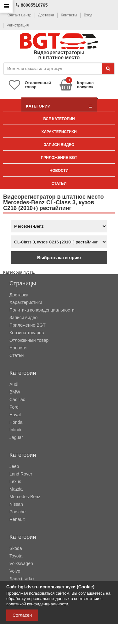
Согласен (22, 615)
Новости (58, 170)
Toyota (15, 556)
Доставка (46, 15)
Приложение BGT (59, 157)
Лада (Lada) (21, 578)
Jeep (14, 466)
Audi (13, 384)
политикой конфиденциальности (37, 604)
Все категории (59, 119)
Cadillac (17, 399)
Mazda (16, 489)
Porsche (17, 512)
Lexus (15, 481)
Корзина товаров (26, 332)
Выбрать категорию (59, 257)
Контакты (69, 15)
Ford (14, 407)
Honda (15, 422)
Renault (17, 519)
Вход (88, 15)
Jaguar (16, 437)
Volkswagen (21, 563)
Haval (15, 414)
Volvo (14, 571)
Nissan (16, 504)
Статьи (59, 183)
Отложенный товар (28, 340)
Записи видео (59, 145)
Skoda (15, 548)
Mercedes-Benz (24, 496)
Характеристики (58, 132)
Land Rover (20, 474)
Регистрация (18, 25)
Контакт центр (19, 15)
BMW (14, 392)
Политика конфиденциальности (42, 309)
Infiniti (15, 430)
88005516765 (32, 5)
